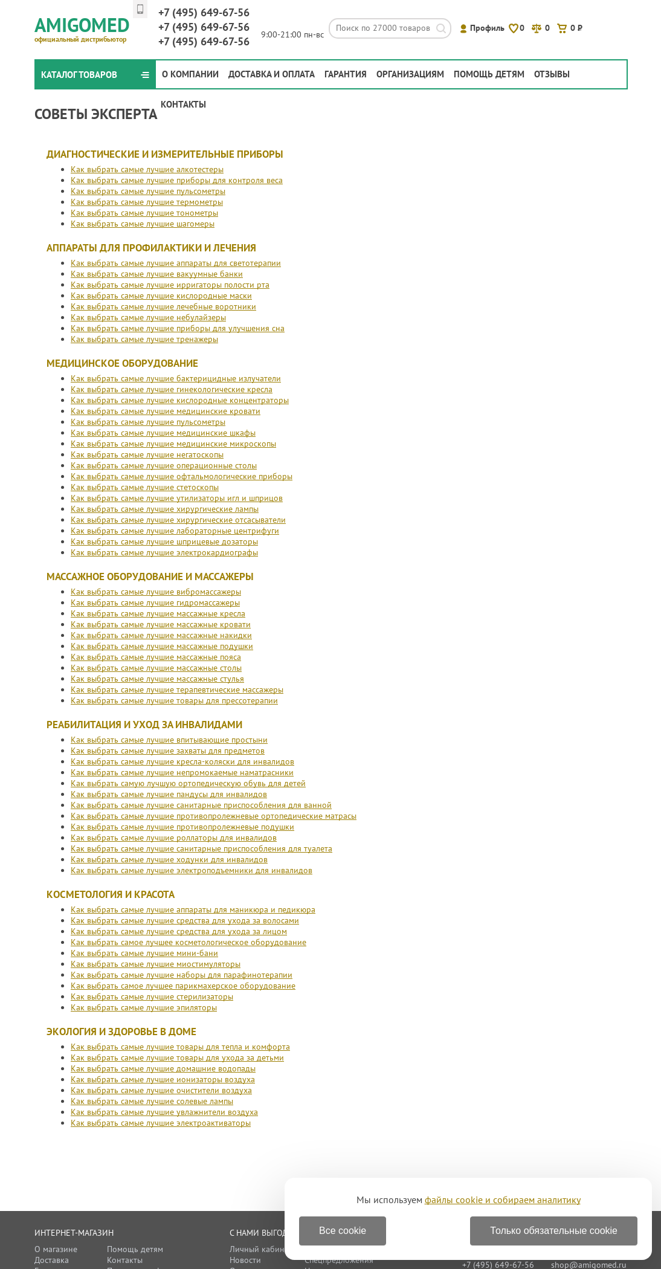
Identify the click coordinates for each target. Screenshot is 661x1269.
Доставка (51, 1259)
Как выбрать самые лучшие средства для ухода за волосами (185, 920)
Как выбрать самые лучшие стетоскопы (145, 487)
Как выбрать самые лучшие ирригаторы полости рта (170, 284)
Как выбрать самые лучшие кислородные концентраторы (180, 400)
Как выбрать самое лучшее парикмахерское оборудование (183, 985)
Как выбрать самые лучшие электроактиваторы (161, 1122)
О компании (190, 74)
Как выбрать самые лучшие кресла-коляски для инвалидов (182, 761)
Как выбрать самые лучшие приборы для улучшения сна (178, 328)
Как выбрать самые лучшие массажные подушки (162, 646)
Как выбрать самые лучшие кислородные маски (161, 295)
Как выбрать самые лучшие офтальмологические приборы (181, 476)
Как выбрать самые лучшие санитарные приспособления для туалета (201, 848)
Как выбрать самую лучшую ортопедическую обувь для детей (188, 783)
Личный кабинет (261, 1249)
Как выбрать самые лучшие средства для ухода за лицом (179, 931)
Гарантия (345, 74)
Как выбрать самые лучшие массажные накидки (161, 635)
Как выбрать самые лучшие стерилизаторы (152, 996)
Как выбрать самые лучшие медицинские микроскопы (173, 443)
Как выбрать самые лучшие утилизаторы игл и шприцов (177, 497)
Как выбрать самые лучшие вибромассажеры (156, 591)
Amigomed (87, 28)
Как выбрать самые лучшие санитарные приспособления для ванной (201, 804)
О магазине (55, 1249)
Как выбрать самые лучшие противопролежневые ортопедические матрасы (213, 815)
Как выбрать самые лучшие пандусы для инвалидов (169, 794)
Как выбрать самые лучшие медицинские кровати (165, 410)
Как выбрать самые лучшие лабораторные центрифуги (175, 530)
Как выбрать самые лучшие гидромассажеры (155, 602)
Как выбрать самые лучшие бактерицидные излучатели (176, 378)
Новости (245, 1259)
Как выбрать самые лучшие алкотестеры (147, 169)
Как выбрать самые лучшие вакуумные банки (157, 273)
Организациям (410, 74)
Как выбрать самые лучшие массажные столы (156, 667)
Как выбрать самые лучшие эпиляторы (144, 1007)
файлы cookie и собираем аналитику (503, 1199)
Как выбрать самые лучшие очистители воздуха (161, 1090)
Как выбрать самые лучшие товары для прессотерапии (174, 700)
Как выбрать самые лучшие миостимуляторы (155, 963)
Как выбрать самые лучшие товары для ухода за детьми (177, 1057)
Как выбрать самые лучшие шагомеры (142, 223)
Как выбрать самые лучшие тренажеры (144, 339)
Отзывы (552, 74)
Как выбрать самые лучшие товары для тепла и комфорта (180, 1046)
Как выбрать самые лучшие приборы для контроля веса (177, 180)
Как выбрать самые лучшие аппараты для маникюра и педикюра (193, 909)
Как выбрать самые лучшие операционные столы (164, 465)
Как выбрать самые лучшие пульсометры (148, 191)
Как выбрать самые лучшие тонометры (144, 212)
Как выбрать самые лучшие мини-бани (144, 953)
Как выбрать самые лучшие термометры (147, 201)
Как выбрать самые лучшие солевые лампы (152, 1101)
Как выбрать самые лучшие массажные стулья (157, 678)
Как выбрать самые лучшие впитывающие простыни (169, 739)
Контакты (183, 104)
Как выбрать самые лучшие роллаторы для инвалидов (174, 837)
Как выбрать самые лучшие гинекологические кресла (171, 389)
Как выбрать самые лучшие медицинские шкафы (163, 432)
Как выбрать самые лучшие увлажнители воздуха (164, 1111)
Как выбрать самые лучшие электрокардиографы (164, 552)
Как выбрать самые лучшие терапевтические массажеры (177, 689)
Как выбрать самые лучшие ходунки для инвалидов (169, 859)
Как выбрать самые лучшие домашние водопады (163, 1068)
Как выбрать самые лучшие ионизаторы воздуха (163, 1079)
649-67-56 (204, 12)
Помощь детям (489, 74)
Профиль (487, 27)
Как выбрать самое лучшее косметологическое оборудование (188, 942)
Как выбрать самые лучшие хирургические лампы (165, 508)
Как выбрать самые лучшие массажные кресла (158, 613)
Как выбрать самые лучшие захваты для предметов (168, 750)
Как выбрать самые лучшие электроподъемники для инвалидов (191, 870)
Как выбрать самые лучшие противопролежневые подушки (182, 826)
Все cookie (342, 1230)
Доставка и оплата (271, 74)
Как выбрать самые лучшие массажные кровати (161, 624)
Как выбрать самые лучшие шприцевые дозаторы (164, 541)
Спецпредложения (339, 1259)
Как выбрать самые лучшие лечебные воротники (163, 306)
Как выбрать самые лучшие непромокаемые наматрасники (182, 772)
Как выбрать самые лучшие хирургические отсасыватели (178, 519)
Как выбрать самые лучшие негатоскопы (147, 454)
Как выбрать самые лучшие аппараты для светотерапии (176, 262)
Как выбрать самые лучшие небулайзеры (148, 317)
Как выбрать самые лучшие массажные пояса (156, 656)
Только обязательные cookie (553, 1230)
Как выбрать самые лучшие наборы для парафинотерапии (181, 974)
